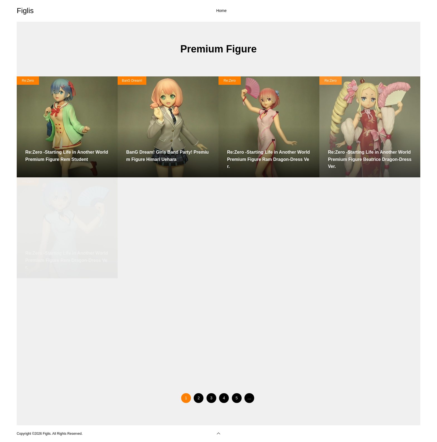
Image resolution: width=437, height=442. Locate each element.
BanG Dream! (132, 81)
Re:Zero (28, 81)
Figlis (25, 10)
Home (221, 10)
